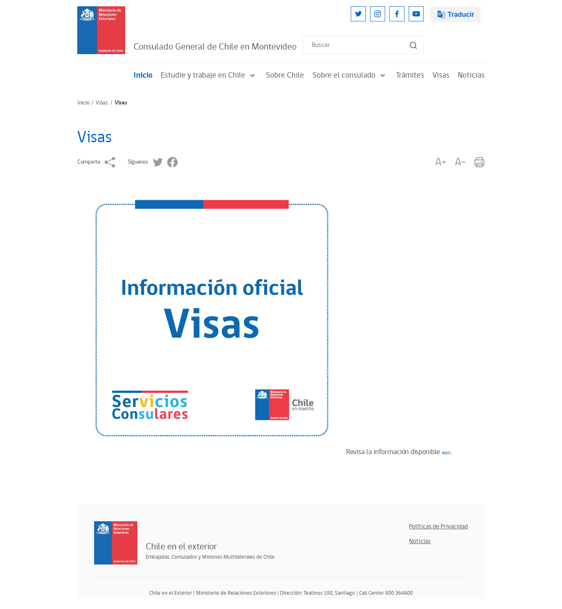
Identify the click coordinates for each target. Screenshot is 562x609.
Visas (441, 75)
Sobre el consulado (350, 75)
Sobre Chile (285, 75)
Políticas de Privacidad (438, 526)
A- (460, 162)
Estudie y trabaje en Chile (209, 75)
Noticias (471, 75)
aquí (446, 452)
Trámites (410, 75)
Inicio (143, 75)
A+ (440, 162)
